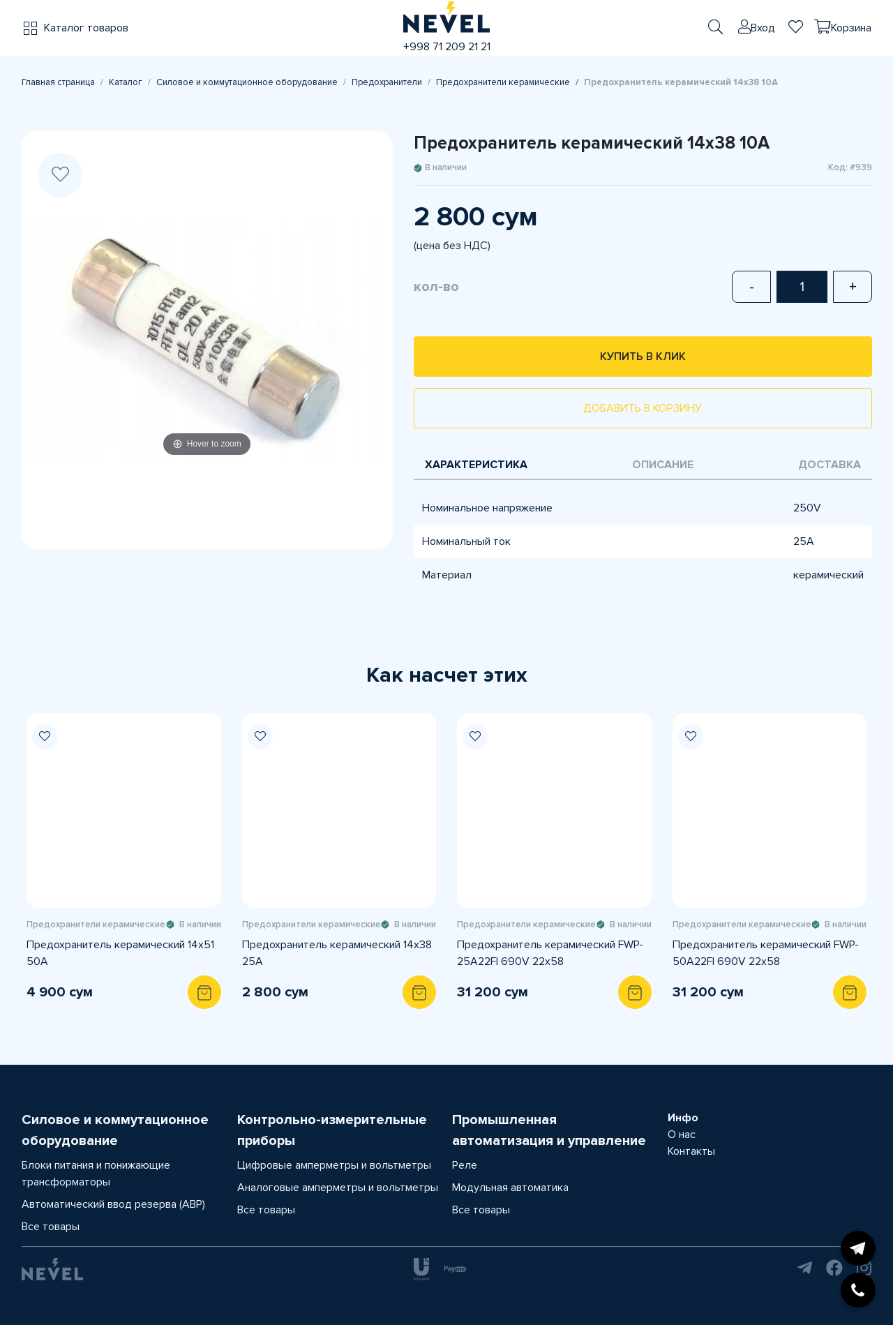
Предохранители (387, 82)
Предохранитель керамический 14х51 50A (120, 953)
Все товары (51, 1227)
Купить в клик (643, 357)
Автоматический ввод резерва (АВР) (113, 1204)
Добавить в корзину (642, 408)
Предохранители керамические (503, 82)
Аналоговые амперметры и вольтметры (337, 1188)
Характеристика (476, 465)
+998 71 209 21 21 (446, 47)
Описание (662, 465)
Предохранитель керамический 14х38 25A (337, 953)
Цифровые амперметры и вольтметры (334, 1165)
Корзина (851, 28)
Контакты (691, 1151)
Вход (763, 28)
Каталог (125, 82)
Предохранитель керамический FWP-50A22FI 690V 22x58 (766, 953)
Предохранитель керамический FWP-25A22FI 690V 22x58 (550, 953)
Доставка (829, 465)
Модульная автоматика (510, 1188)
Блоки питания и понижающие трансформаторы (96, 1173)
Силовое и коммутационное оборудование (247, 82)
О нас (682, 1134)
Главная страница (58, 82)
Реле (464, 1165)
